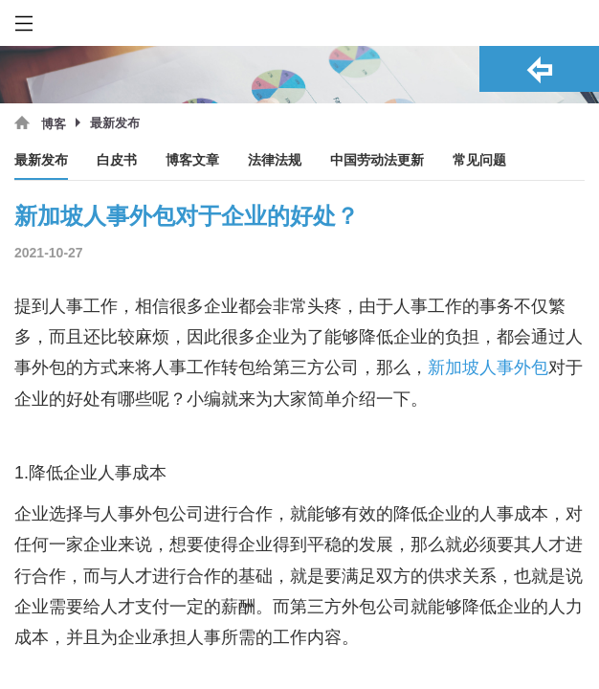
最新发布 (41, 160)
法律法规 (274, 160)
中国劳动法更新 (377, 160)
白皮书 (117, 160)
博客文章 (192, 160)
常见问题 (479, 160)
